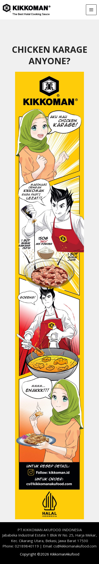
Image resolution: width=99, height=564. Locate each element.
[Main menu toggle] (91, 9)
